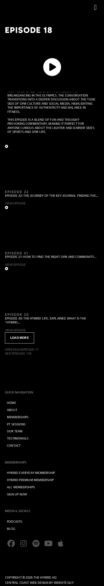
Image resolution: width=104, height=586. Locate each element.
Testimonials (17, 438)
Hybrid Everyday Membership (31, 473)
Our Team (15, 431)
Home (11, 403)
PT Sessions (16, 424)
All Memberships (21, 487)
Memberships (17, 417)
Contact (14, 445)
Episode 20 (17, 314)
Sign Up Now (17, 494)
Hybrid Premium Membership (30, 480)
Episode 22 (17, 192)
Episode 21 (16, 253)
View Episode (15, 203)
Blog (11, 529)
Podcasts (14, 521)
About (12, 410)
